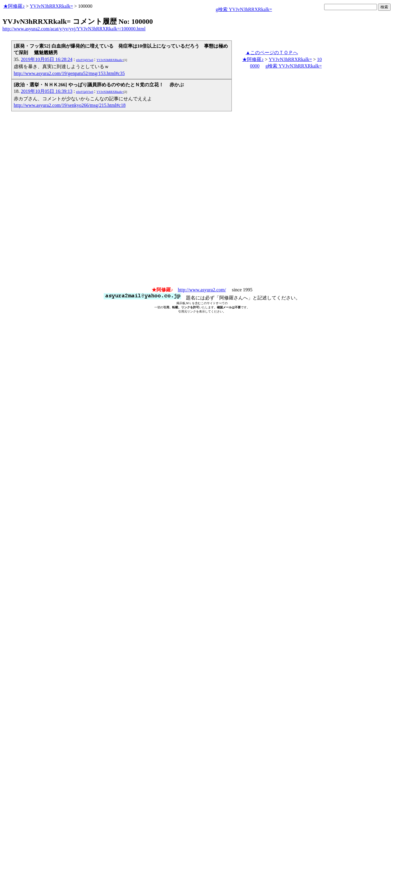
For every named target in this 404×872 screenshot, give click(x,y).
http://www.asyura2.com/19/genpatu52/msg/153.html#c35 (69, 73)
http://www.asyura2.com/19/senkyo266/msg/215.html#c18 (69, 105)
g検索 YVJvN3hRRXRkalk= (244, 9)
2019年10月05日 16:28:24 (46, 59)
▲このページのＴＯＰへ (271, 52)
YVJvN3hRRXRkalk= (51, 6)
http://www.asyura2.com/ (202, 289)
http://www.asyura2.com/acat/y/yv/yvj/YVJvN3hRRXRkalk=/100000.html (73, 28)
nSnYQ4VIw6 (84, 60)
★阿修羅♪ (14, 6)
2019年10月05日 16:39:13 (46, 91)
